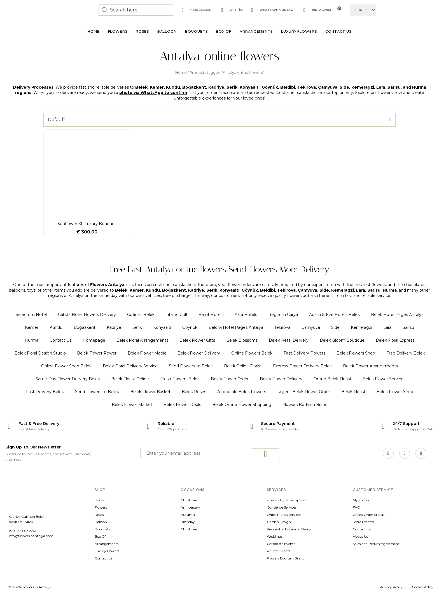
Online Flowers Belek (251, 353)
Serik (137, 327)
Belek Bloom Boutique (342, 340)
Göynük (189, 327)
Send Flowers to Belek (191, 365)
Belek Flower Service (383, 378)
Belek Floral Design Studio (40, 353)
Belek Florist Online (130, 378)
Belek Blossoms (242, 340)
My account (362, 500)
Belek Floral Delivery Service (130, 365)
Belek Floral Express (395, 340)
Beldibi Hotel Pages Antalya (236, 327)
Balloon (167, 31)
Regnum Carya (283, 314)
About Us (360, 536)
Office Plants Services (284, 514)
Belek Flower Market (132, 404)
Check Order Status (368, 514)
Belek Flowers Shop (356, 353)
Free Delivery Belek (405, 353)
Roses (142, 31)
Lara (387, 327)
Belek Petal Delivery (289, 340)
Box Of (223, 31)
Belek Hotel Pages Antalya (397, 314)
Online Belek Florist (332, 378)
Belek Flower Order (230, 378)
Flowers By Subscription (286, 500)
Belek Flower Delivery (199, 353)
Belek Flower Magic (147, 353)
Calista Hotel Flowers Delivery (87, 314)
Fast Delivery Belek (45, 391)
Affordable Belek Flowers (241, 391)
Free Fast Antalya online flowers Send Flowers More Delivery (219, 268)
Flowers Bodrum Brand (305, 404)
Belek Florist (353, 391)
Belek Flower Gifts (197, 340)
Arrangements (256, 31)
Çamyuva (311, 327)
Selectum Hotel (31, 314)
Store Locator (363, 522)
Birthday (188, 522)
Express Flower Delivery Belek (302, 365)
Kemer (31, 327)
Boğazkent (84, 327)
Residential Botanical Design (289, 529)
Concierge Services (281, 507)
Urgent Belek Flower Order (303, 391)
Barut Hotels (211, 314)
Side (335, 327)
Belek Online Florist (243, 365)
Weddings (274, 536)
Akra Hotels (246, 314)
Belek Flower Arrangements (370, 365)
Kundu (56, 327)
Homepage (94, 340)
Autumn (188, 514)
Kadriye (114, 327)
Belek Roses (194, 391)
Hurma (31, 340)
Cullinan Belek (141, 314)
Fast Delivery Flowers (304, 353)
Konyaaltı (162, 327)
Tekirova (282, 327)
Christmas (189, 500)
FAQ (356, 507)
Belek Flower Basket (150, 391)
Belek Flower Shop (395, 391)
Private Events (278, 551)
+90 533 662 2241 (22, 531)
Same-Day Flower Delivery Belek (68, 378)
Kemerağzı (361, 327)
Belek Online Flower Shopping (241, 404)
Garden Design (279, 522)
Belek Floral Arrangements (142, 340)
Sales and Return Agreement (376, 544)
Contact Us (338, 31)
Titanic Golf (176, 314)
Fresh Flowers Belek (180, 378)
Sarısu (408, 327)
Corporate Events (281, 544)
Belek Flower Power (96, 353)
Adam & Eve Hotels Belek (334, 314)
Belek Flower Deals (182, 404)
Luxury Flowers (299, 31)
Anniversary (190, 507)
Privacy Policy (391, 587)
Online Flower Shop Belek (66, 365)
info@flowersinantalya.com (30, 536)
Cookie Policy (422, 587)
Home (94, 31)
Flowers (117, 31)
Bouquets (196, 31)
